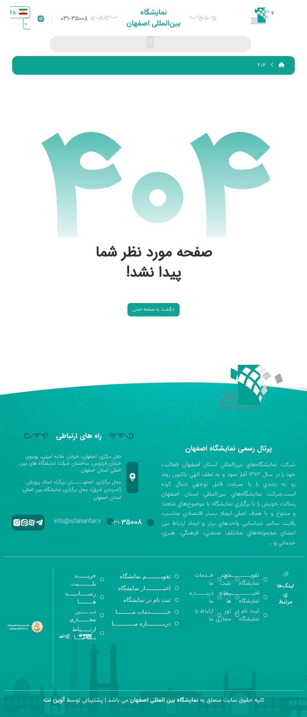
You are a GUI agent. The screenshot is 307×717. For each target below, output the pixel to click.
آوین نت (54, 700)
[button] (150, 42)
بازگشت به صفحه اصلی (153, 309)
